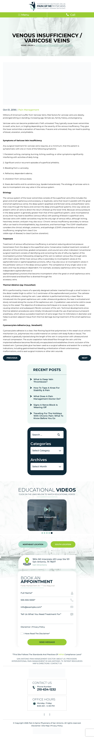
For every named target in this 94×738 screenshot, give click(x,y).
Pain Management (28, 110)
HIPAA (61, 656)
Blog (30, 45)
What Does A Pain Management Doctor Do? (47, 398)
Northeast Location (33, 545)
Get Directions (40, 565)
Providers (71, 660)
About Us (61, 660)
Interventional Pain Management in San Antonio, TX (37, 662)
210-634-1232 (46, 690)
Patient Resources (73, 662)
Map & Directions (41, 665)
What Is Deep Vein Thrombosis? (44, 380)
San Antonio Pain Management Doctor (36, 660)
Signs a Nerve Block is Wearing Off (46, 406)
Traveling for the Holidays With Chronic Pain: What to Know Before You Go (48, 416)
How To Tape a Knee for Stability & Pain (47, 389)
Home (23, 45)
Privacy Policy (38, 628)
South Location (63, 545)
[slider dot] (42, 533)
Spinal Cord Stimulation (47, 516)
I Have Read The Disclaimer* (37, 634)
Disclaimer (26, 628)
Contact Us (56, 665)
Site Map (46, 727)
